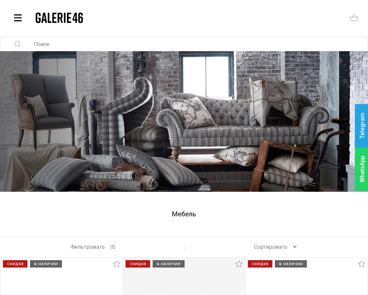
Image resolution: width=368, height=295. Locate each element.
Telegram (362, 126)
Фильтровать (88, 247)
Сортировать (271, 247)
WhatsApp (362, 169)
